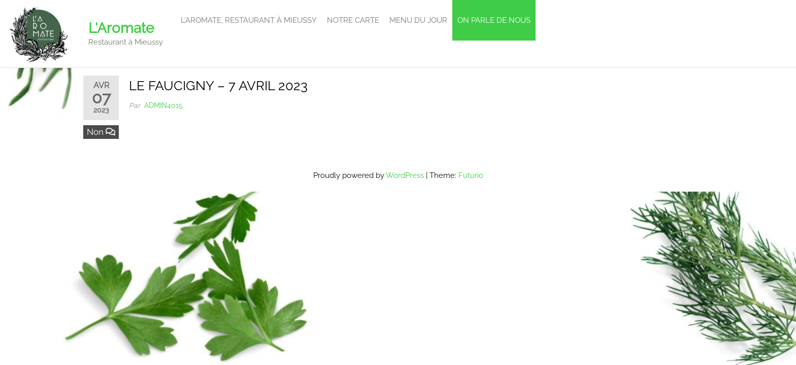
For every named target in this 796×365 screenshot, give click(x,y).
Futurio (470, 175)
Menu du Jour (418, 20)
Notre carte (353, 20)
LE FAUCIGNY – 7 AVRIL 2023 (218, 85)
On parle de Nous (493, 20)
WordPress (405, 175)
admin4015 (163, 105)
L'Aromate (121, 28)
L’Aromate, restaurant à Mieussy (249, 20)
